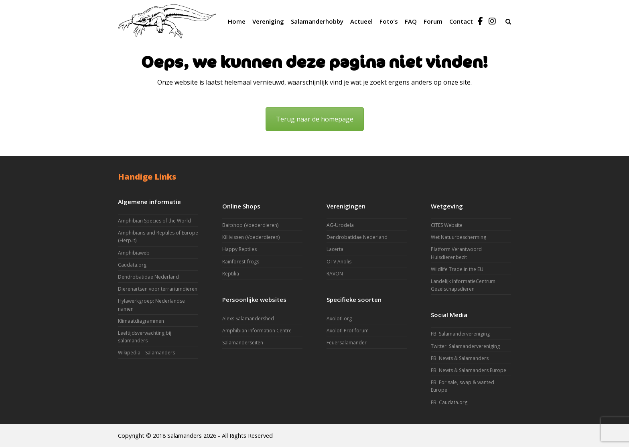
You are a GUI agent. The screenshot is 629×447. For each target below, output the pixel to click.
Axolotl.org (339, 318)
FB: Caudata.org (449, 402)
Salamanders (184, 435)
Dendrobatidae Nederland (148, 276)
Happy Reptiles (239, 249)
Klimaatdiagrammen (141, 321)
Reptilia (230, 273)
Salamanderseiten (242, 342)
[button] (508, 21)
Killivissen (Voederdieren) (251, 237)
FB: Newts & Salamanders (460, 358)
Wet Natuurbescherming (458, 237)
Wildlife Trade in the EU (457, 269)
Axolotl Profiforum (348, 330)
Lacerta (335, 249)
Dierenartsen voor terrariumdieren (157, 288)
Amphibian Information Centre (257, 330)
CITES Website (447, 225)
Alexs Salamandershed (248, 318)
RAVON (335, 273)
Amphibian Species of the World (154, 220)
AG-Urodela (340, 225)
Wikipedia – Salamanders (146, 352)
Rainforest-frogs (240, 261)
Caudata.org (132, 264)
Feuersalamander (347, 342)
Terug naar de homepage (314, 119)
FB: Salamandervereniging (460, 333)
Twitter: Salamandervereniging (465, 346)
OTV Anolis (339, 261)
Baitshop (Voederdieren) (250, 225)
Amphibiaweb (134, 252)
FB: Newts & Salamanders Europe (468, 370)
